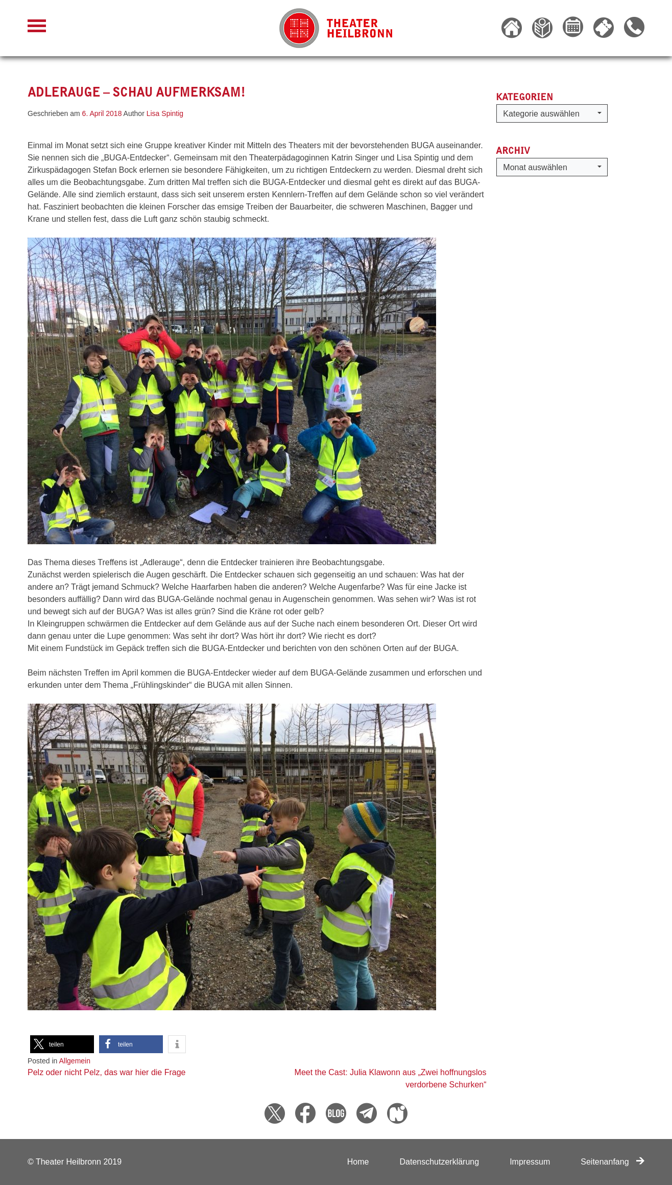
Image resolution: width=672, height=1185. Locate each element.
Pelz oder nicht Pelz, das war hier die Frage (106, 1072)
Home (358, 1161)
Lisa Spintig (165, 113)
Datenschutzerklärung (439, 1161)
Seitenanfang (612, 1161)
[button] (62, 1044)
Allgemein (74, 1061)
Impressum (530, 1161)
